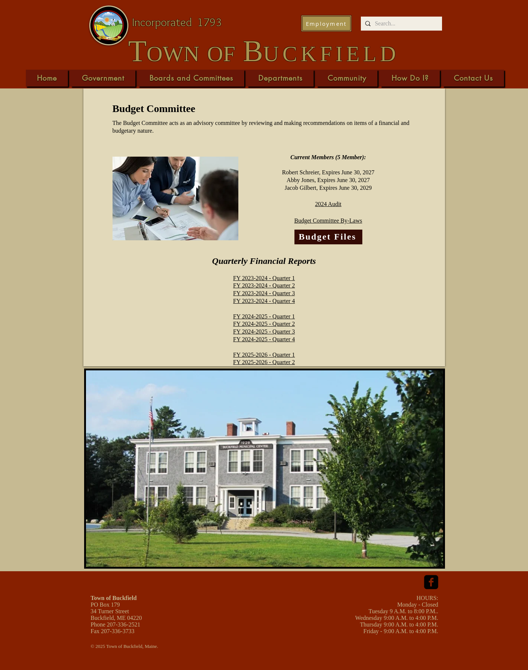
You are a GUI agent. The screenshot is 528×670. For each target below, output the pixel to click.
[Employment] (326, 23)
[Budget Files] (328, 237)
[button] (103, 78)
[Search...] (401, 24)
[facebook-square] (431, 582)
